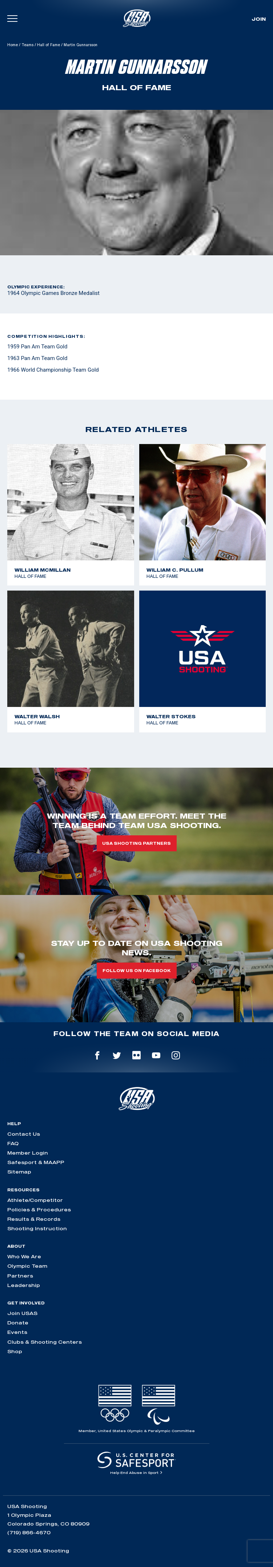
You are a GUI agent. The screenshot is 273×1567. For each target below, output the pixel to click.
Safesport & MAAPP (35, 1162)
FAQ (13, 1143)
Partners (20, 1276)
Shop (14, 1351)
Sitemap (19, 1172)
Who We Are (24, 1256)
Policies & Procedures (39, 1209)
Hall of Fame (48, 45)
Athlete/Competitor (35, 1200)
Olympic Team (27, 1266)
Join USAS (22, 1313)
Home (12, 45)
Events (17, 1332)
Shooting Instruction (37, 1228)
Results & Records (33, 1219)
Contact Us (23, 1134)
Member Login (27, 1153)
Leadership (23, 1285)
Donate (17, 1323)
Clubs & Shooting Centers (44, 1342)
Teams (27, 45)
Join (259, 18)
